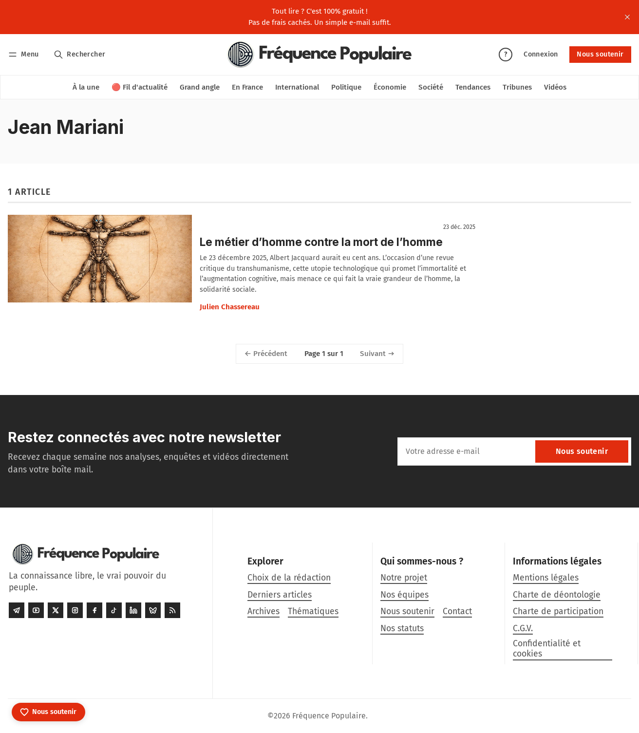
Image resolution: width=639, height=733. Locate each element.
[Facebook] (94, 610)
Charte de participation (558, 611)
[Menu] (25, 54)
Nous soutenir (600, 54)
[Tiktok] (114, 610)
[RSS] (172, 610)
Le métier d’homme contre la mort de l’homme (321, 241)
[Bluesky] (153, 610)
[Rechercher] (79, 54)
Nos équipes (404, 595)
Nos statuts (402, 628)
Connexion (541, 54)
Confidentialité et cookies (547, 649)
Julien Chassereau (230, 306)
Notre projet (403, 578)
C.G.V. (523, 628)
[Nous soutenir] (48, 712)
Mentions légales (546, 578)
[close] (627, 17)
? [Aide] (505, 54)
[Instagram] (75, 610)
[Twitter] (55, 610)
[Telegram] (16, 610)
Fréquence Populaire (329, 715)
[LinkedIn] (133, 610)
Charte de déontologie (557, 595)
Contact (457, 611)
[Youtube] (36, 610)
